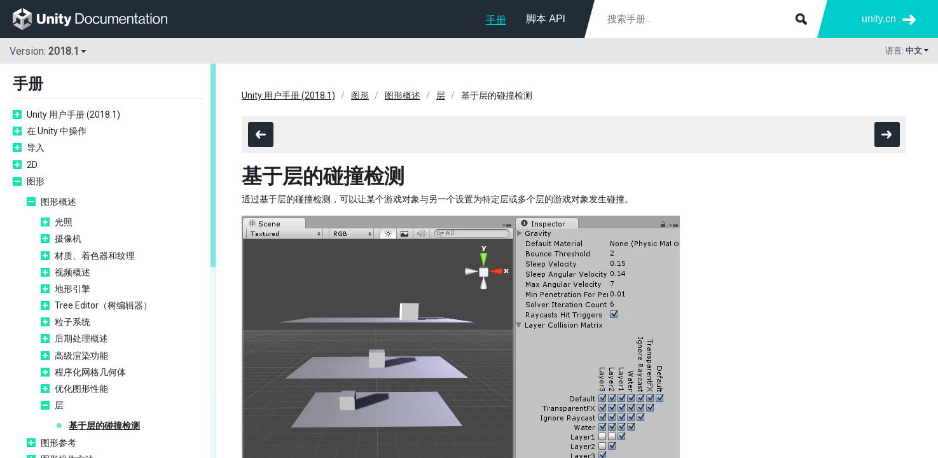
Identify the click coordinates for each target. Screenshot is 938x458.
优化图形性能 (81, 389)
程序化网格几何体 (90, 372)
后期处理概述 (81, 338)
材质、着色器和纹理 (95, 256)
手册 (496, 20)
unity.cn (879, 18)
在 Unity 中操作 (56, 131)
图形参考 (58, 443)
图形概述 (58, 202)
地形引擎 (72, 289)
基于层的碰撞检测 (104, 425)
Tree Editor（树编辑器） (103, 305)
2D (32, 165)
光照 (63, 222)
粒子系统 (72, 322)
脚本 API (545, 18)
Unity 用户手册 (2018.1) (73, 114)
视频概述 (72, 272)
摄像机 (68, 238)
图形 (36, 181)
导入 (36, 147)
